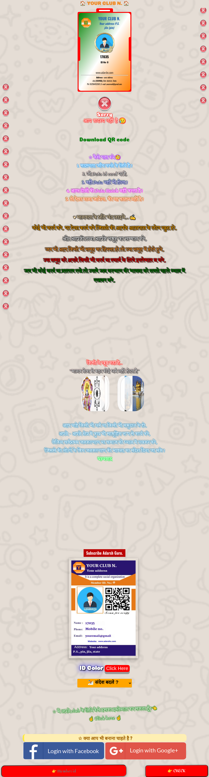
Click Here (117, 668)
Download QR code (104, 138)
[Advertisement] (104, 328)
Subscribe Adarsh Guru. (104, 553)
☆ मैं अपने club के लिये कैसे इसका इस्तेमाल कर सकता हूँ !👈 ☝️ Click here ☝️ (104, 713)
